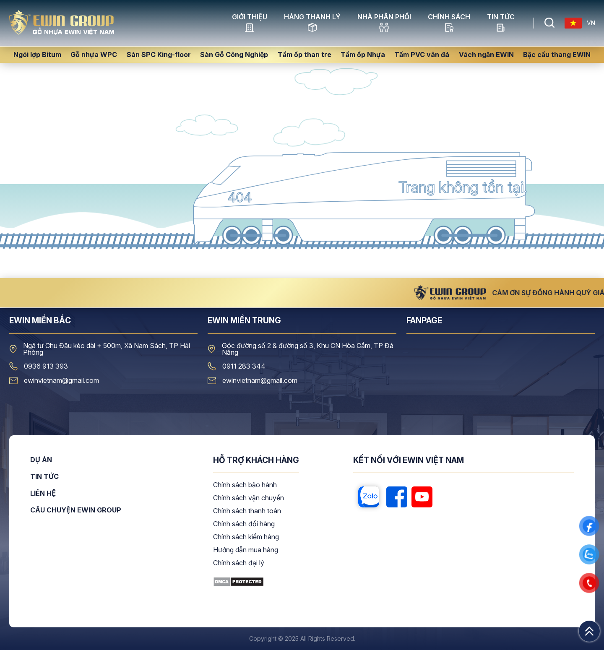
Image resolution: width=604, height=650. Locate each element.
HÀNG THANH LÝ (312, 23)
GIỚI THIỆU (249, 23)
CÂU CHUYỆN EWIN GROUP (75, 510)
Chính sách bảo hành (245, 485)
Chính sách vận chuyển (248, 498)
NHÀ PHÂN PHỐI (384, 23)
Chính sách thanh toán (247, 511)
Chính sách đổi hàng (244, 524)
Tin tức (501, 23)
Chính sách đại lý (238, 563)
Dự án (41, 460)
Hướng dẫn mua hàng (245, 550)
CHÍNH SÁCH (449, 23)
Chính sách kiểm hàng (246, 537)
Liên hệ (43, 493)
